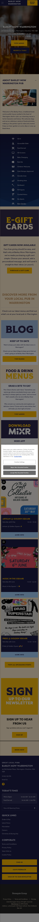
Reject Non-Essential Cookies (19, 467)
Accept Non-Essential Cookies (19, 473)
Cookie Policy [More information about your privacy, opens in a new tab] (18, 456)
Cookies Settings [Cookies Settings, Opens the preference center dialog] (19, 462)
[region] (19, 460)
